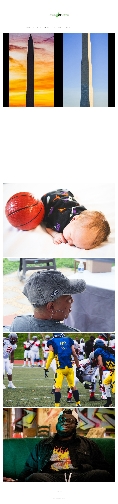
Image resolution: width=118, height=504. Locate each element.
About (39, 27)
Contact (67, 27)
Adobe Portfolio (61, 498)
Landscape (30, 27)
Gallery (46, 27)
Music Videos (56, 27)
